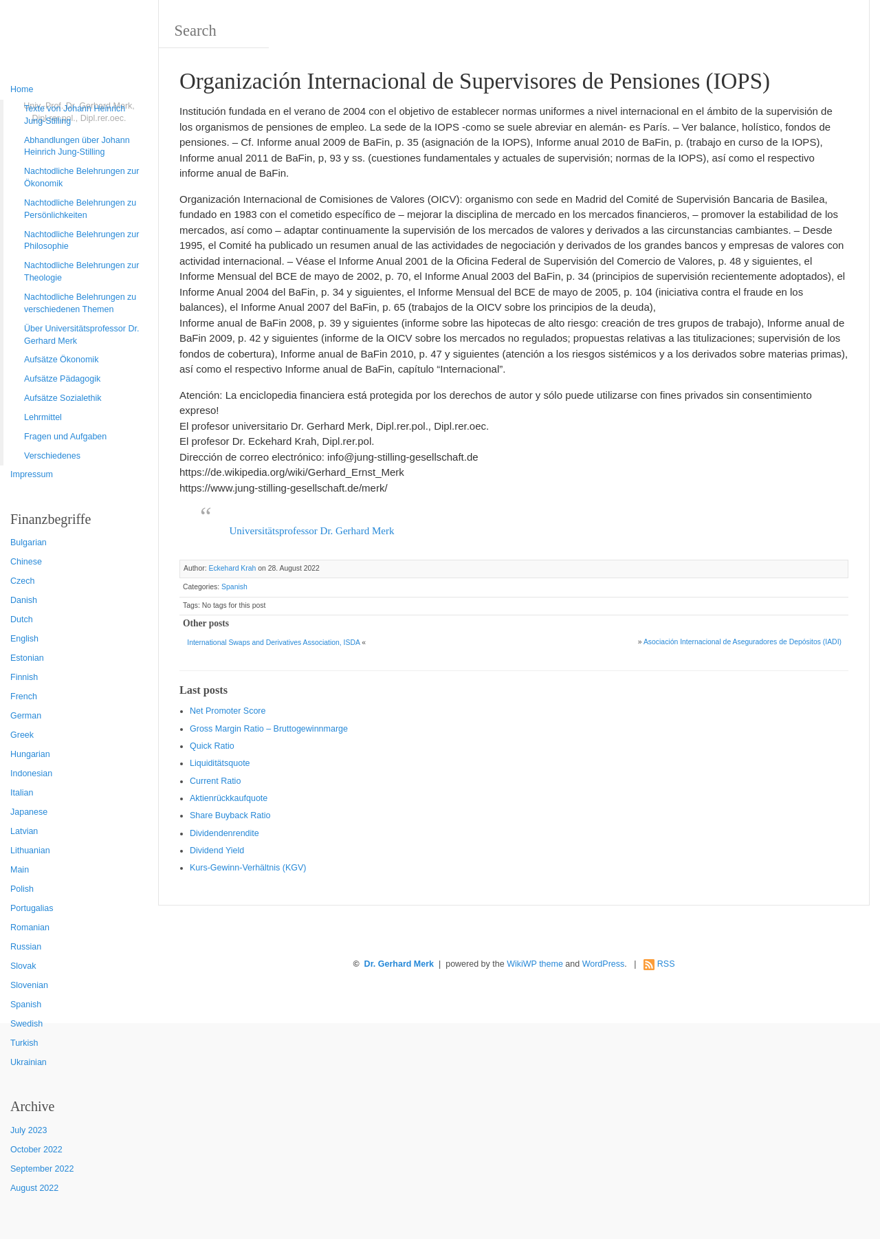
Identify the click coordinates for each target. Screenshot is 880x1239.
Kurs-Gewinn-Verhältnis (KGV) (248, 868)
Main (19, 870)
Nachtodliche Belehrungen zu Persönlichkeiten (80, 209)
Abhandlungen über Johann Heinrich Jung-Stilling (77, 146)
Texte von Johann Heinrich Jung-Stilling (74, 115)
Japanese (28, 812)
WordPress (603, 964)
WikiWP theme (535, 964)
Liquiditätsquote (220, 763)
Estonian (27, 658)
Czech (22, 581)
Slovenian (29, 985)
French (23, 696)
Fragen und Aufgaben (65, 436)
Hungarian (30, 754)
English (24, 639)
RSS (666, 964)
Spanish (25, 1004)
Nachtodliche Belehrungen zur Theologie (81, 272)
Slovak (23, 966)
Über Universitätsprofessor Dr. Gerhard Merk (81, 335)
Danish (23, 600)
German (25, 716)
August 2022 (34, 1188)
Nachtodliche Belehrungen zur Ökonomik (81, 177)
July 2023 (28, 1130)
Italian (21, 793)
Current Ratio (215, 781)
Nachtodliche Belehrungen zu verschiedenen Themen (80, 303)
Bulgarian (28, 542)
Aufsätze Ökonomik (61, 359)
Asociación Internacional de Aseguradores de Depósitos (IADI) (743, 642)
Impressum (31, 474)
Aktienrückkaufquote (228, 798)
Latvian (24, 831)
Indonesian (31, 773)
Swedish (26, 1024)
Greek (22, 735)
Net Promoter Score (227, 711)
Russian (25, 947)
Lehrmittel (43, 417)
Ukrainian (28, 1062)
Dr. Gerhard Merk (399, 964)
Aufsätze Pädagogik (62, 379)
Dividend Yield (217, 850)
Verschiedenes (52, 456)
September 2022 (42, 1169)
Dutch (21, 619)
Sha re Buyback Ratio (230, 815)
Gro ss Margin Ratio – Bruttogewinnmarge (269, 729)
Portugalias (32, 908)
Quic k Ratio (212, 746)
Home (21, 89)
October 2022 (36, 1149)
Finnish (24, 677)
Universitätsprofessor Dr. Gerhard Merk (312, 530)
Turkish (24, 1043)
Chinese (26, 562)
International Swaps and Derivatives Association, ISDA (273, 642)
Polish (22, 889)
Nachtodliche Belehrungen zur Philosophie (81, 241)
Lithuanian (30, 850)
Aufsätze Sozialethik (63, 398)
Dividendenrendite (224, 833)
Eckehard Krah (232, 568)
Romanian (30, 927)
